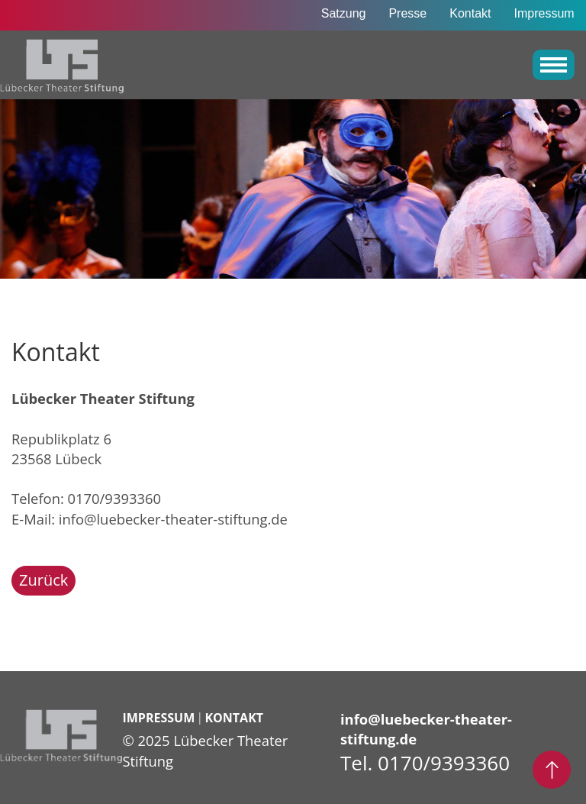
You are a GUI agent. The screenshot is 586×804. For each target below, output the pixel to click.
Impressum (544, 13)
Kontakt (470, 13)
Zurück (43, 580)
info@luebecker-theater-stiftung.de (173, 518)
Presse (407, 13)
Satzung (343, 13)
